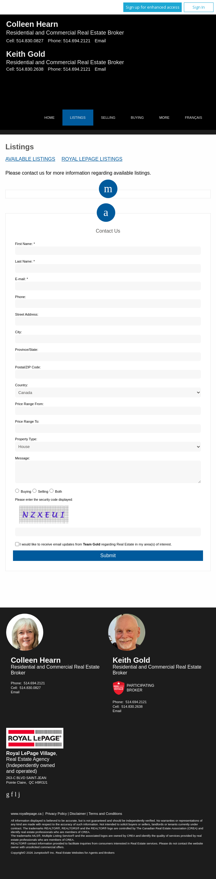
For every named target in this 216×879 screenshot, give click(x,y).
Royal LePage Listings (91, 159)
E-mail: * (21, 279)
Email (100, 40)
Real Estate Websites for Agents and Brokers (85, 856)
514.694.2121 (76, 40)
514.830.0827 (30, 40)
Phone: (20, 297)
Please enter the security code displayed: (44, 503)
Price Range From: (29, 404)
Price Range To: (27, 421)
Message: (22, 458)
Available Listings (30, 159)
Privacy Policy (56, 817)
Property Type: (26, 439)
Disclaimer (78, 817)
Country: (21, 385)
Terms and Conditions (105, 817)
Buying (137, 117)
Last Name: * (25, 261)
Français (193, 117)
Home (49, 117)
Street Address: (26, 314)
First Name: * (25, 244)
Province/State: (26, 349)
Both (58, 495)
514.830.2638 (30, 69)
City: (18, 332)
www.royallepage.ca (26, 817)
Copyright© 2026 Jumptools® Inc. (33, 856)
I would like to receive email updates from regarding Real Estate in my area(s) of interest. (96, 548)
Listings (78, 117)
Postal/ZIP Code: (28, 367)
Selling (108, 117)
